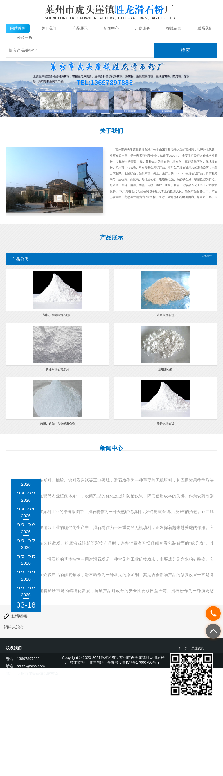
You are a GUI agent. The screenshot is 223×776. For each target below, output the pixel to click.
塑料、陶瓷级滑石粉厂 (57, 315)
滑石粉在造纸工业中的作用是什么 (78, 560)
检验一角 (24, 37)
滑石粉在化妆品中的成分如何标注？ (81, 585)
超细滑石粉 (165, 369)
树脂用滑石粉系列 (57, 369)
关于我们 (48, 28)
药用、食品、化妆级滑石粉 (57, 423)
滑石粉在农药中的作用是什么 (73, 510)
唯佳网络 (96, 742)
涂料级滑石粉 (165, 423)
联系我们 (205, 28)
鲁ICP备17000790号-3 (141, 742)
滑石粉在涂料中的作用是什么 (73, 535)
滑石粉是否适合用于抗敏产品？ (75, 660)
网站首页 (17, 28)
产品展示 (80, 28)
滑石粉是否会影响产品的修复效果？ (81, 635)
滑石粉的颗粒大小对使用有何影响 (78, 485)
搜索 (185, 50)
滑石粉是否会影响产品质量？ (73, 610)
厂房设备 (142, 28)
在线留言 (173, 28)
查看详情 (121, 208)
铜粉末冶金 (14, 706)
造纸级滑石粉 (165, 315)
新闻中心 (111, 28)
